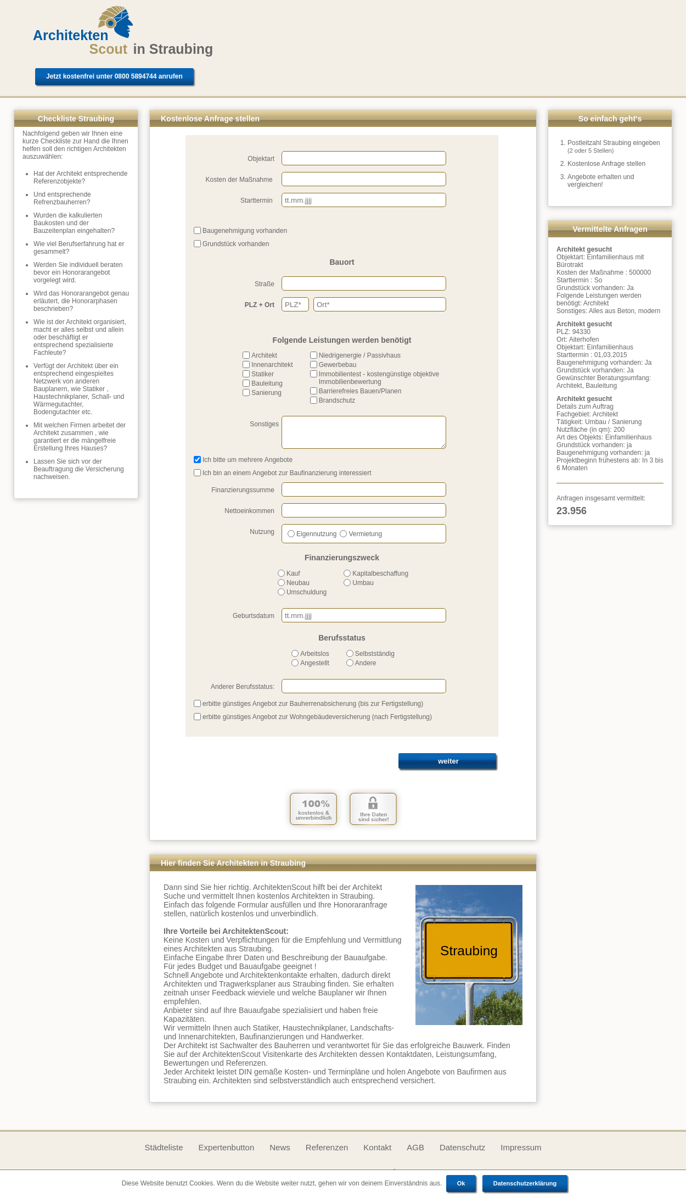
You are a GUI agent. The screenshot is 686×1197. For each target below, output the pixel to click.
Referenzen (327, 1147)
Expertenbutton (227, 1147)
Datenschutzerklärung (525, 1183)
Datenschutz (462, 1147)
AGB (415, 1147)
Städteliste (163, 1147)
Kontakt (377, 1147)
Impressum (521, 1147)
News (279, 1147)
